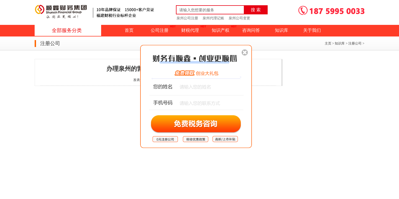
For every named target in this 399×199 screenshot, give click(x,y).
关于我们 (312, 30)
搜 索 (256, 9)
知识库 (281, 30)
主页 (328, 43)
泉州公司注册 (187, 18)
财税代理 (190, 30)
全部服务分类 (67, 30)
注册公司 (355, 43)
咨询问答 (251, 30)
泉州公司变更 (239, 18)
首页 (129, 30)
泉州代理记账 (213, 18)
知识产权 (220, 30)
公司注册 (159, 30)
